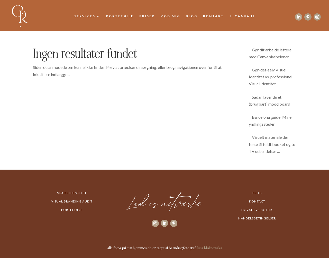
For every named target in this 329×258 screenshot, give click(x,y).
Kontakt (213, 16)
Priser (147, 16)
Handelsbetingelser (257, 218)
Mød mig (170, 16)
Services (84, 16)
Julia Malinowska (209, 247)
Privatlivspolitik (257, 210)
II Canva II (242, 16)
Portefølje (120, 16)
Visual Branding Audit (72, 201)
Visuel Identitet (72, 193)
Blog (191, 16)
